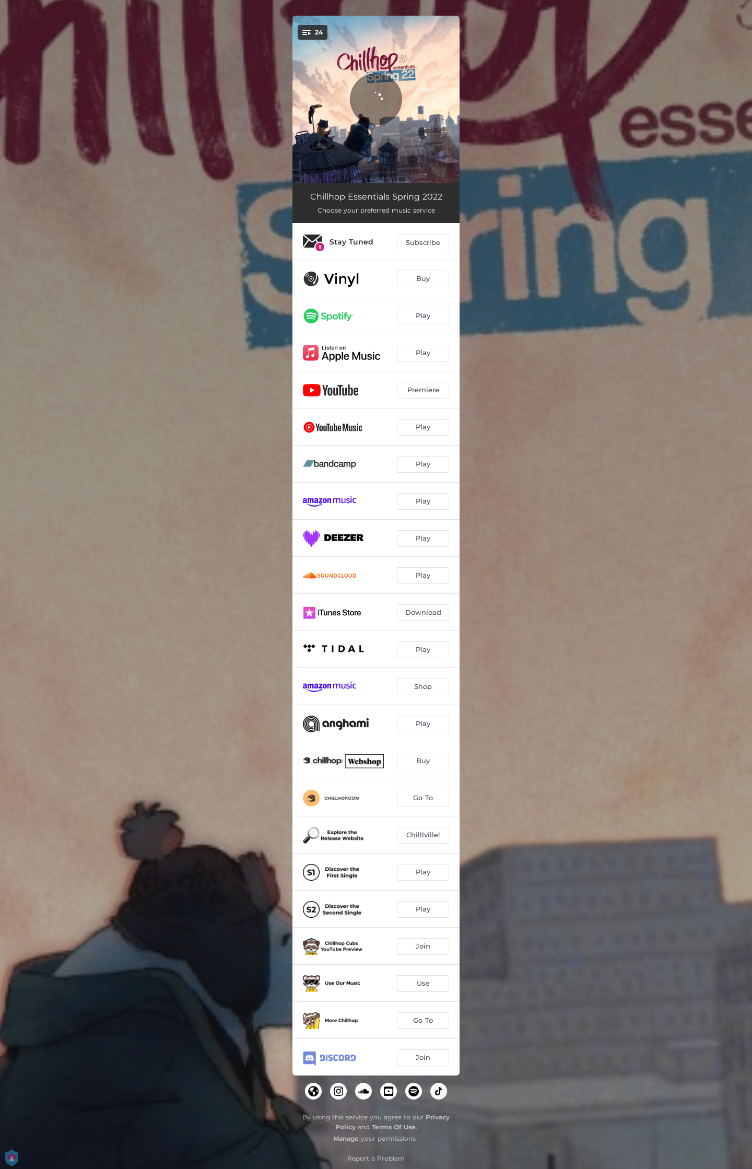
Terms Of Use (394, 1127)
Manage (346, 1138)
